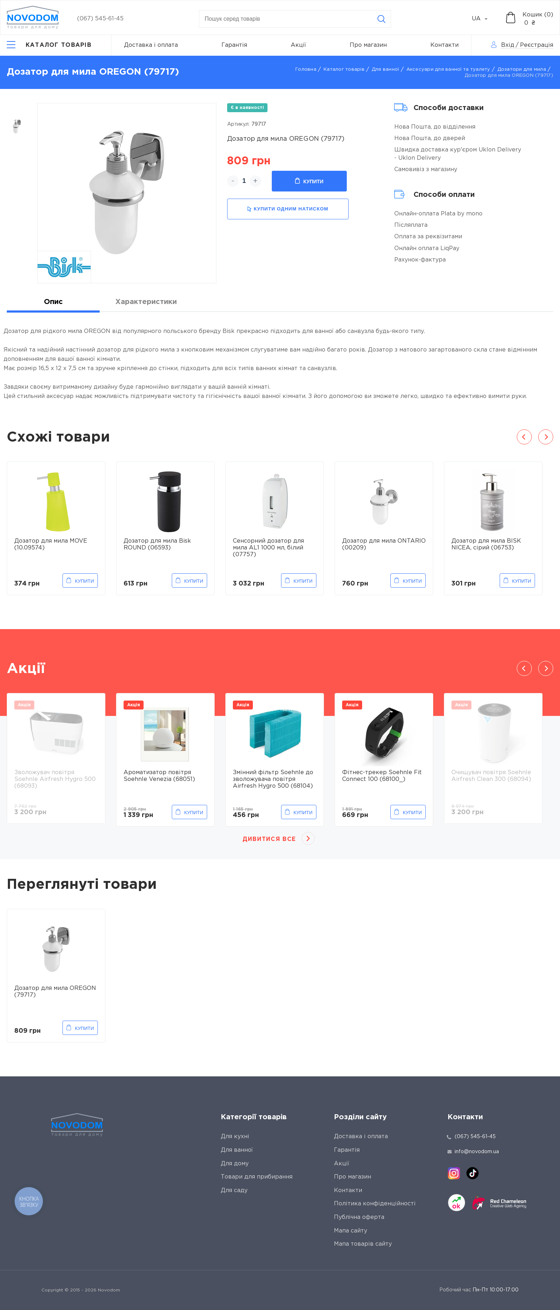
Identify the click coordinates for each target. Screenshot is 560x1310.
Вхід (507, 45)
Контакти (444, 45)
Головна (305, 69)
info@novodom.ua (473, 1152)
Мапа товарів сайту (363, 1244)
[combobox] (483, 19)
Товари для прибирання (256, 1177)
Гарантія (234, 45)
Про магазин (368, 45)
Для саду (234, 1190)
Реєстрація (536, 45)
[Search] (381, 19)
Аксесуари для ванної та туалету (448, 69)
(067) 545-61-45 (100, 18)
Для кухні (235, 1136)
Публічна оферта (359, 1217)
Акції (298, 45)
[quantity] (244, 181)
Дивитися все (269, 839)
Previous (524, 436)
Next (545, 436)
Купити (309, 181)
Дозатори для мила (522, 69)
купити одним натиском (287, 209)
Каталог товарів (344, 69)
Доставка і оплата (151, 45)
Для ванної (385, 69)
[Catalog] (49, 45)
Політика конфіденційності (375, 1203)
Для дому (235, 1163)
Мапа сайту (350, 1231)
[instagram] (454, 1173)
